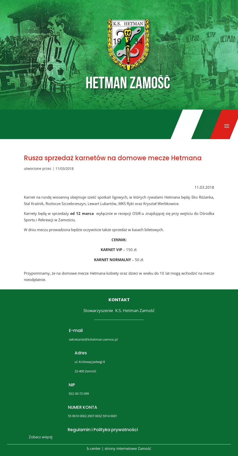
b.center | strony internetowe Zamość (119, 448)
